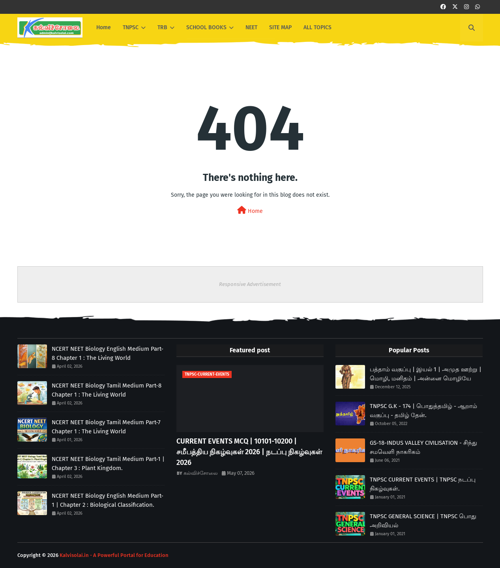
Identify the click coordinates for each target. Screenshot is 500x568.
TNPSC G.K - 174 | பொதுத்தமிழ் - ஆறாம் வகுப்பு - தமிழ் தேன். (423, 410)
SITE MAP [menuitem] (280, 27)
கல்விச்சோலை (201, 473)
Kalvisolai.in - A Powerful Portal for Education (114, 555)
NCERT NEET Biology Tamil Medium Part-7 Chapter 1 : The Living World (106, 427)
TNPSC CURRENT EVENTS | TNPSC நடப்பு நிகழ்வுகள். (423, 484)
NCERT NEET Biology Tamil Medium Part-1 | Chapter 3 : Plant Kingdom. (108, 463)
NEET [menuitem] (251, 27)
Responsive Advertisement (250, 284)
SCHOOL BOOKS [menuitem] (206, 27)
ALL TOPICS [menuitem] (317, 27)
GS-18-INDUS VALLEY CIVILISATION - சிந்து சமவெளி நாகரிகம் (423, 447)
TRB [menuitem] (162, 27)
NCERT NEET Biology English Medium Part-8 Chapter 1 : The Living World (107, 353)
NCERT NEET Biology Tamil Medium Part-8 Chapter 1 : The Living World (106, 390)
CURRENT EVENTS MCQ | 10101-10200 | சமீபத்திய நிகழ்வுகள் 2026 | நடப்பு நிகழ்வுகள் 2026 (249, 452)
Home (250, 210)
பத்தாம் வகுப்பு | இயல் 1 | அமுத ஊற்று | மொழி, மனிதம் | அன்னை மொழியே (425, 374)
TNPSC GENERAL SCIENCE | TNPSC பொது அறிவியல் (423, 521)
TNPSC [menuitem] (131, 27)
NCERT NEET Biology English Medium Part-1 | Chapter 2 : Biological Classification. (107, 500)
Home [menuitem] (103, 27)
